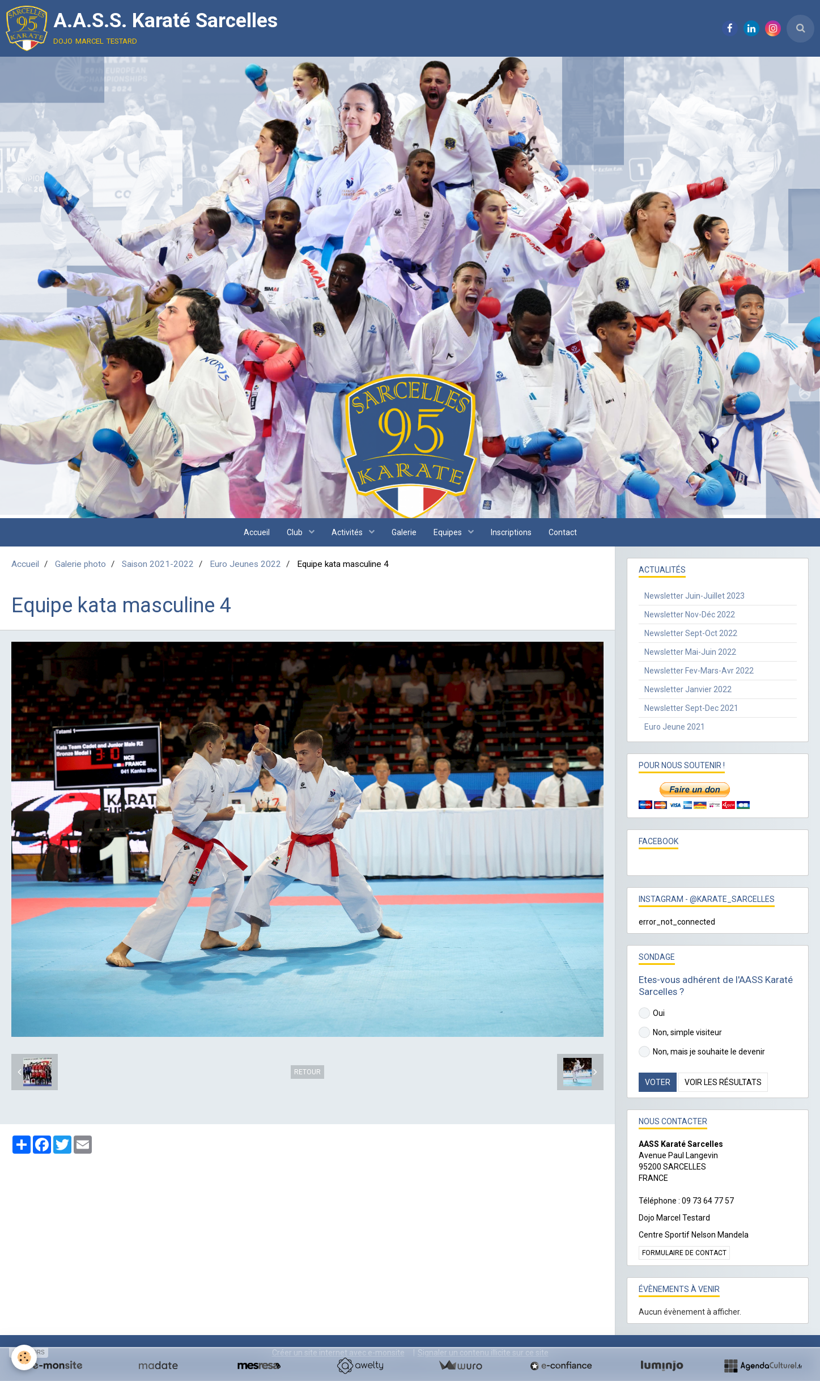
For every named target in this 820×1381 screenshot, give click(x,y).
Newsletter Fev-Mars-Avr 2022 (699, 670)
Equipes (449, 532)
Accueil (257, 532)
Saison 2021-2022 (158, 564)
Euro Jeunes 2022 (245, 564)
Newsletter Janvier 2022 (688, 689)
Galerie (404, 532)
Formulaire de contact (684, 1253)
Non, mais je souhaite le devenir (702, 1051)
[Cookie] (24, 1357)
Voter (657, 1082)
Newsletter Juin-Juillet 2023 (694, 595)
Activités (348, 532)
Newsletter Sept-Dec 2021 (691, 708)
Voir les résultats (723, 1082)
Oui (652, 1013)
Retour (307, 1072)
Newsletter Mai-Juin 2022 (690, 651)
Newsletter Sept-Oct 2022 (690, 633)
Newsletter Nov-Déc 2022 (689, 614)
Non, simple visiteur (680, 1032)
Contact (563, 532)
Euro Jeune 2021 (674, 726)
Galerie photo (80, 564)
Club (295, 532)
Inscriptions (511, 532)
